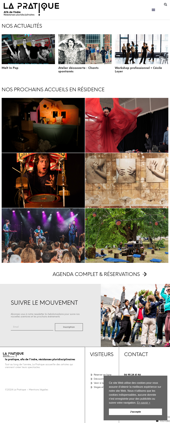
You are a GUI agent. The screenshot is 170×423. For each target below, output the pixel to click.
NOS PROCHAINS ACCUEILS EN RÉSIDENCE (53, 89)
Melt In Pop (10, 68)
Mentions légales (38, 389)
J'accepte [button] (135, 411)
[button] (153, 9)
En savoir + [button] (143, 402)
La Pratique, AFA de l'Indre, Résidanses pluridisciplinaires (40, 359)
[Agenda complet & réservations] (144, 274)
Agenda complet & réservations (96, 274)
